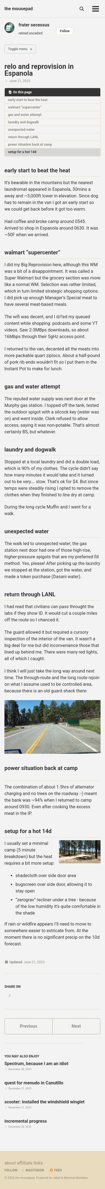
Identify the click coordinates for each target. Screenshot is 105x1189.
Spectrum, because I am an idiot (36, 1063)
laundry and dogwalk (23, 122)
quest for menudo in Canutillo (33, 1082)
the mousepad (18, 8)
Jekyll (56, 1178)
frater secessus (34, 25)
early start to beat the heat (27, 100)
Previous (28, 1026)
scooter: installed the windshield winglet (44, 1101)
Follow (65, 31)
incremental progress (25, 1121)
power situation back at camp (30, 144)
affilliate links (30, 1163)
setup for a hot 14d (22, 152)
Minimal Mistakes (76, 1178)
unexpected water (21, 130)
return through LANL (23, 137)
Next (76, 1026)
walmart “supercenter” (25, 107)
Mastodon (32, 1170)
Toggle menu (17, 49)
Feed (55, 1170)
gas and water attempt (25, 115)
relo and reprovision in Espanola (39, 69)
